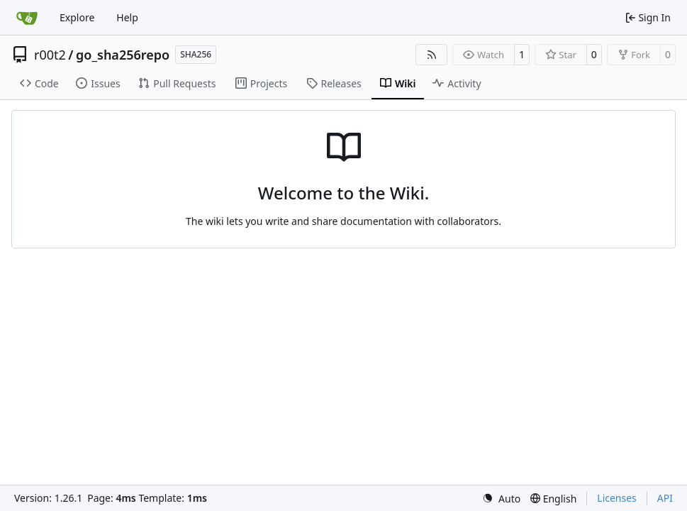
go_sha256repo (122, 55)
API (665, 498)
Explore (77, 17)
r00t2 (50, 55)
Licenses (617, 498)
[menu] (501, 498)
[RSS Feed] (431, 54)
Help (127, 17)
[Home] (27, 18)
